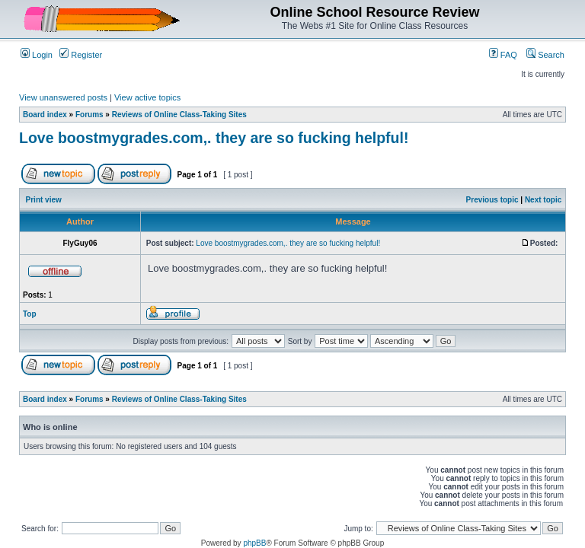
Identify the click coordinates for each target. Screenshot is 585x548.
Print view (44, 200)
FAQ (503, 54)
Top (30, 314)
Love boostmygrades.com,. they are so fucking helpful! (213, 137)
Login (37, 54)
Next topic (543, 200)
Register (80, 54)
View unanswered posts (63, 97)
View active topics (147, 97)
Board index (45, 114)
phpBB (254, 543)
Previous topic (492, 200)
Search (545, 54)
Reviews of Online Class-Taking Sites (179, 114)
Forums (89, 114)
